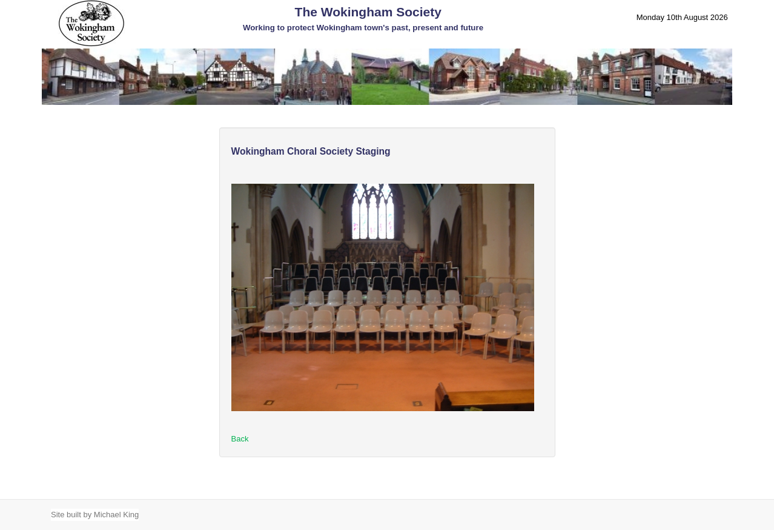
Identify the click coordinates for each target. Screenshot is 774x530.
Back (240, 438)
